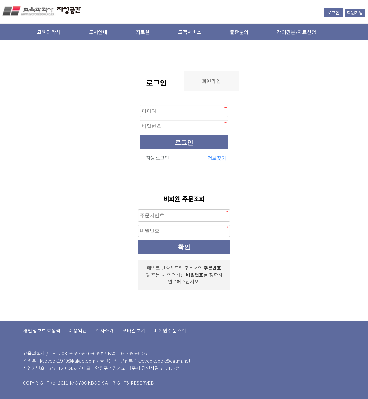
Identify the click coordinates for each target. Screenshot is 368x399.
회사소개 (104, 330)
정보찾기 (217, 158)
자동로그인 (157, 157)
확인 (184, 247)
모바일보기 (134, 330)
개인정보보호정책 (41, 330)
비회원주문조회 (169, 330)
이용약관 (77, 330)
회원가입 (355, 13)
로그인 (333, 13)
